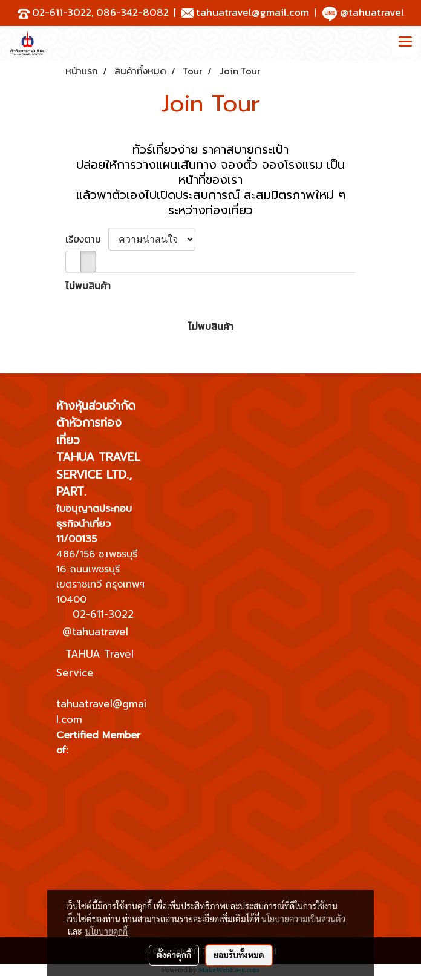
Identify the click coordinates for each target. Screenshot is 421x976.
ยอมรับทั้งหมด (239, 954)
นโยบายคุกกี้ (106, 931)
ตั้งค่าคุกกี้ (174, 954)
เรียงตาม (86, 239)
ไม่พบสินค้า (88, 285)
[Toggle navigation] (405, 43)
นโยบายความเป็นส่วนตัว (303, 918)
